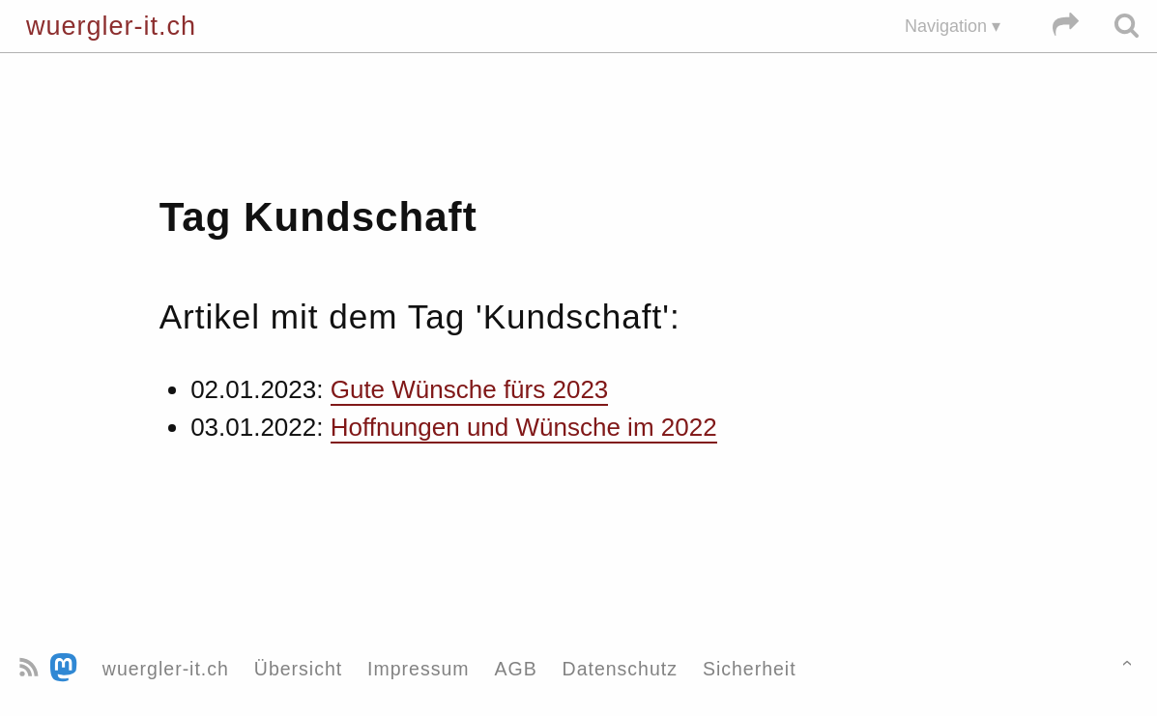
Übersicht (298, 668)
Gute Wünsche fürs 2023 (470, 389)
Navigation (946, 26)
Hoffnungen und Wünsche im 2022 (524, 427)
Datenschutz (620, 668)
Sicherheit (749, 668)
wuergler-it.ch (111, 26)
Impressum (418, 668)
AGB (515, 668)
